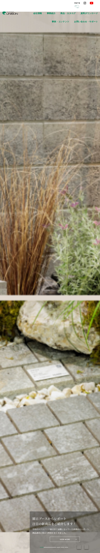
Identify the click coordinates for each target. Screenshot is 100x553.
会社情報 (40, 8)
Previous (79, 547)
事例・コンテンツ (92, 8)
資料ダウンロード (77, 8)
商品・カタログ (61, 8)
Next (86, 547)
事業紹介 (49, 8)
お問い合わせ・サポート (90, 13)
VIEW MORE (65, 539)
